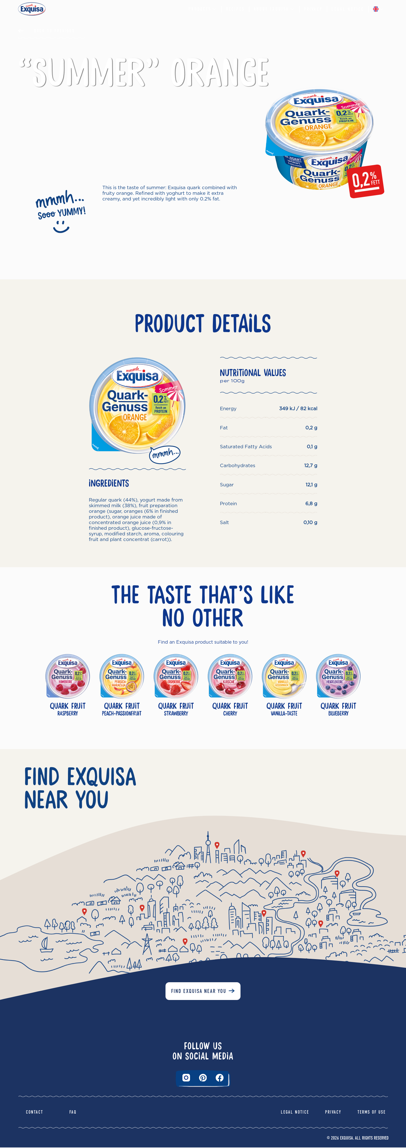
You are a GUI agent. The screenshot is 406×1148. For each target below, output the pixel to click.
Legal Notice (348, 9)
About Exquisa (274, 9)
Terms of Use (372, 1112)
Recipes (235, 9)
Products (203, 9)
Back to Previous (54, 30)
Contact (34, 1112)
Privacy (313, 9)
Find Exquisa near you (198, 991)
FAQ (73, 1112)
